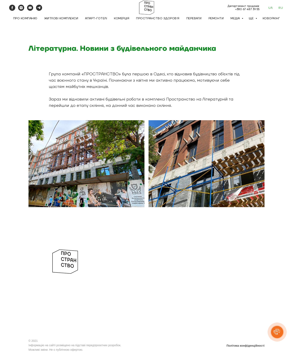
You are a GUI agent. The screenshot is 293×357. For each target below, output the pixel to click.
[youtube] (30, 8)
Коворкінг (271, 18)
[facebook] (12, 8)
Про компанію (25, 18)
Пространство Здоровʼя (157, 18)
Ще (252, 18)
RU (281, 8)
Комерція (121, 18)
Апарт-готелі (96, 18)
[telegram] (39, 8)
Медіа (236, 18)
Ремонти (216, 18)
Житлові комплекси (61, 18)
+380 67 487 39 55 (247, 9)
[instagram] (21, 8)
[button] (277, 332)
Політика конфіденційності (245, 345)
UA (270, 8)
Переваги (194, 18)
